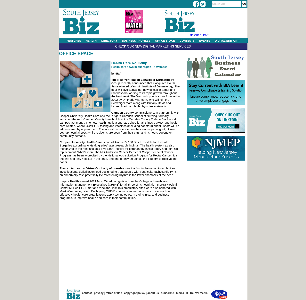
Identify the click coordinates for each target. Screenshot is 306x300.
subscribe (167, 293)
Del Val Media (198, 293)
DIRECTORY (109, 40)
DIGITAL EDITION (227, 40)
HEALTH (91, 40)
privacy (99, 293)
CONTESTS (187, 40)
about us (153, 293)
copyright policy (134, 293)
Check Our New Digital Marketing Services (153, 46)
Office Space (76, 53)
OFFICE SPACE (165, 40)
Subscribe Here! (199, 35)
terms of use (114, 293)
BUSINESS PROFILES (136, 40)
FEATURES (74, 40)
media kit (182, 293)
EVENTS (204, 40)
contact (87, 293)
